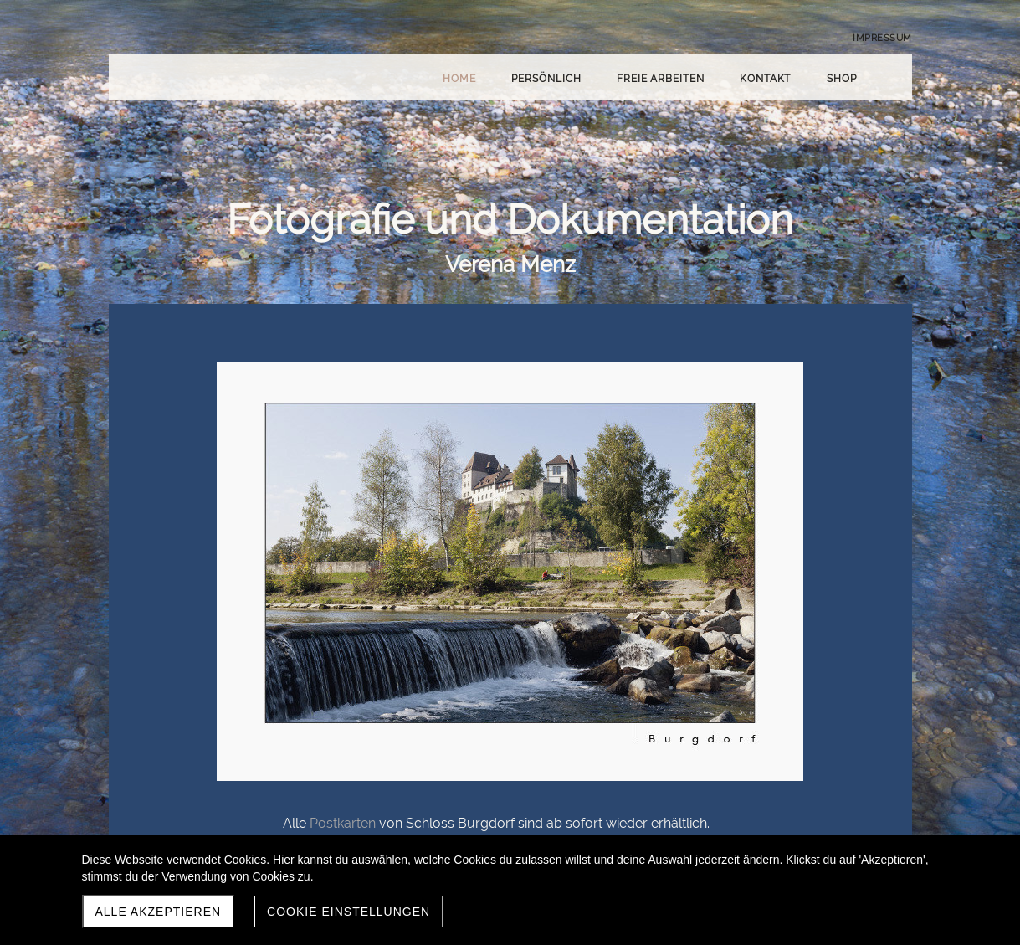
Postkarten (343, 823)
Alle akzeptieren (158, 911)
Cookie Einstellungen (348, 911)
